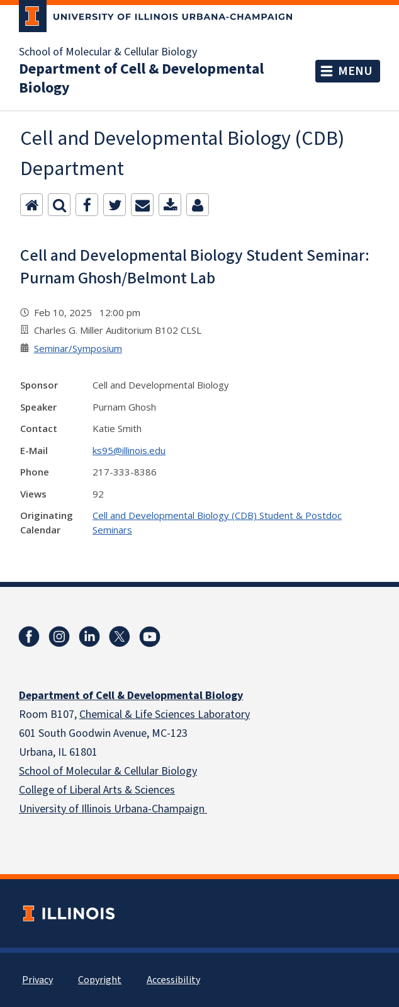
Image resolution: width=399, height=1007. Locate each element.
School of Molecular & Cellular (89, 771)
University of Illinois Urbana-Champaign (113, 809)
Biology (178, 771)
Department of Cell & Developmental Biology (141, 79)
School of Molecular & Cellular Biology (108, 52)
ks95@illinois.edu (129, 450)
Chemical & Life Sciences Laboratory (164, 714)
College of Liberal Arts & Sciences (97, 790)
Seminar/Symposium (78, 348)
